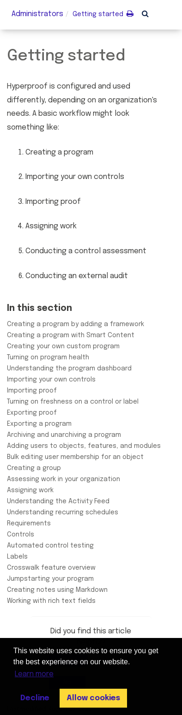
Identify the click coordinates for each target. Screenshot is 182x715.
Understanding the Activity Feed (58, 501)
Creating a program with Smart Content (70, 335)
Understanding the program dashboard (69, 368)
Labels (17, 557)
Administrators (37, 14)
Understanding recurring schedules (62, 512)
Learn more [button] (34, 674)
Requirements (29, 523)
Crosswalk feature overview (51, 568)
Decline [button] (34, 698)
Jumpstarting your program (50, 579)
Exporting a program (39, 424)
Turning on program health (48, 357)
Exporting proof (32, 413)
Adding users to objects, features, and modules (84, 446)
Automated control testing (50, 545)
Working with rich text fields (51, 601)
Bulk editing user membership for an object (75, 457)
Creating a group (34, 468)
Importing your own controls (51, 379)
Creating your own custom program (63, 346)
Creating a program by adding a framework (75, 324)
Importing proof (32, 390)
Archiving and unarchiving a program (64, 435)
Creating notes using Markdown (57, 590)
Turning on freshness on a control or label (73, 402)
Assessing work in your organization (63, 479)
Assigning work (30, 490)
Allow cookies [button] (93, 698)
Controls (20, 534)
